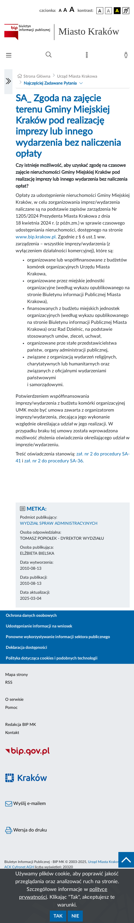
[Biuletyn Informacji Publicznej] (67, 754)
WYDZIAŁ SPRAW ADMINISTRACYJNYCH (59, 524)
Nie (75, 916)
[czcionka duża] (72, 10)
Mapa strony (16, 675)
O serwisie (14, 700)
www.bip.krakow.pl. (36, 237)
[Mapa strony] (88, 56)
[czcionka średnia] (65, 10)
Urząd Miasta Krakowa (77, 76)
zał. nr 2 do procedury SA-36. (54, 461)
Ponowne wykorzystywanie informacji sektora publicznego (58, 637)
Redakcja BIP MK (20, 725)
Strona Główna (36, 76)
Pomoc (11, 708)
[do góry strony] (126, 860)
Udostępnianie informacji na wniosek (39, 626)
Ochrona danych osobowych (31, 616)
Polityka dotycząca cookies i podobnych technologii (52, 658)
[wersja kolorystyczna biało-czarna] (108, 10)
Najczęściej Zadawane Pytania (50, 83)
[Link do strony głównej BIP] (67, 32)
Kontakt (12, 733)
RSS (8, 683)
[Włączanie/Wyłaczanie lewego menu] (8, 81)
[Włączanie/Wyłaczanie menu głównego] (8, 56)
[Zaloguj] (127, 56)
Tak (58, 916)
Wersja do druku (26, 830)
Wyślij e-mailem (25, 803)
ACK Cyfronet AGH (19, 867)
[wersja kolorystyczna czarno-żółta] (117, 10)
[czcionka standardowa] (60, 10)
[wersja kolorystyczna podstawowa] (100, 10)
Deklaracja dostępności (26, 648)
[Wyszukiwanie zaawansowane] (49, 55)
